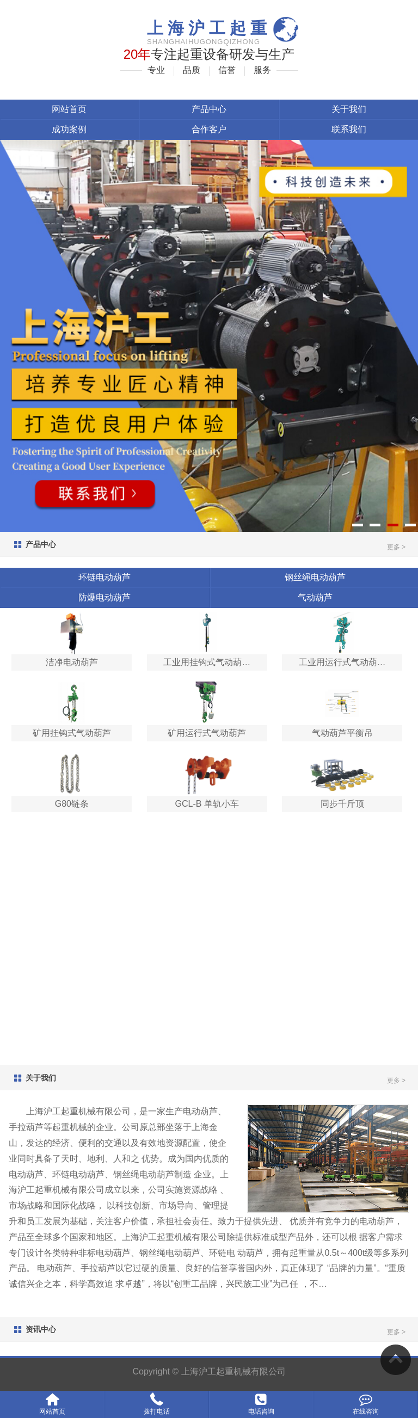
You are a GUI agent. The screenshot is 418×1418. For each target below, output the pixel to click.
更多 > (396, 547)
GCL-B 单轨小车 (207, 803)
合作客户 (209, 129)
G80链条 (72, 803)
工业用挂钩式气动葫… (206, 662)
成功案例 (69, 129)
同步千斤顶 (342, 803)
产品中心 (209, 109)
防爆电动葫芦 (104, 597)
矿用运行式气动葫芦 (207, 733)
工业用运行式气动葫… (342, 662)
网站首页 (69, 109)
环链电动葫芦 (104, 577)
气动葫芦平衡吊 (342, 733)
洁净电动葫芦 (72, 662)
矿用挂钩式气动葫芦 (72, 733)
